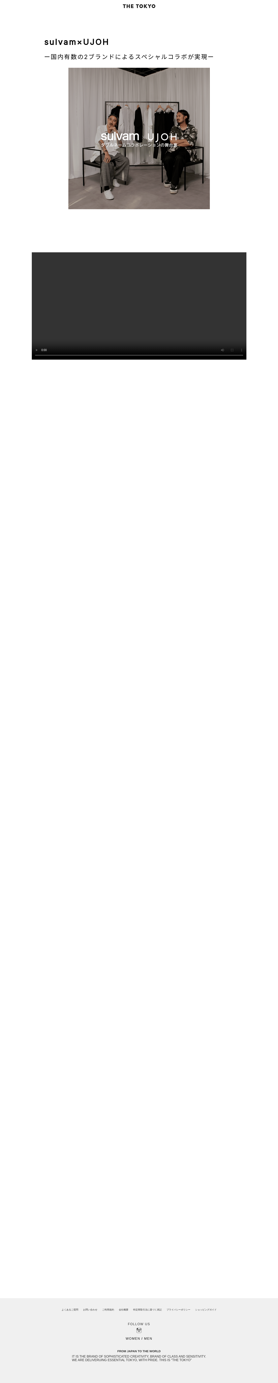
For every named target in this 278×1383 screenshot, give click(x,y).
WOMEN (133, 1338)
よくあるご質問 (70, 1309)
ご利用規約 (108, 1309)
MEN (148, 1338)
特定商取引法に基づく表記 (147, 1309)
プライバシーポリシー (178, 1309)
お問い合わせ (90, 1309)
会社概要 (123, 1309)
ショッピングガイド (206, 1309)
